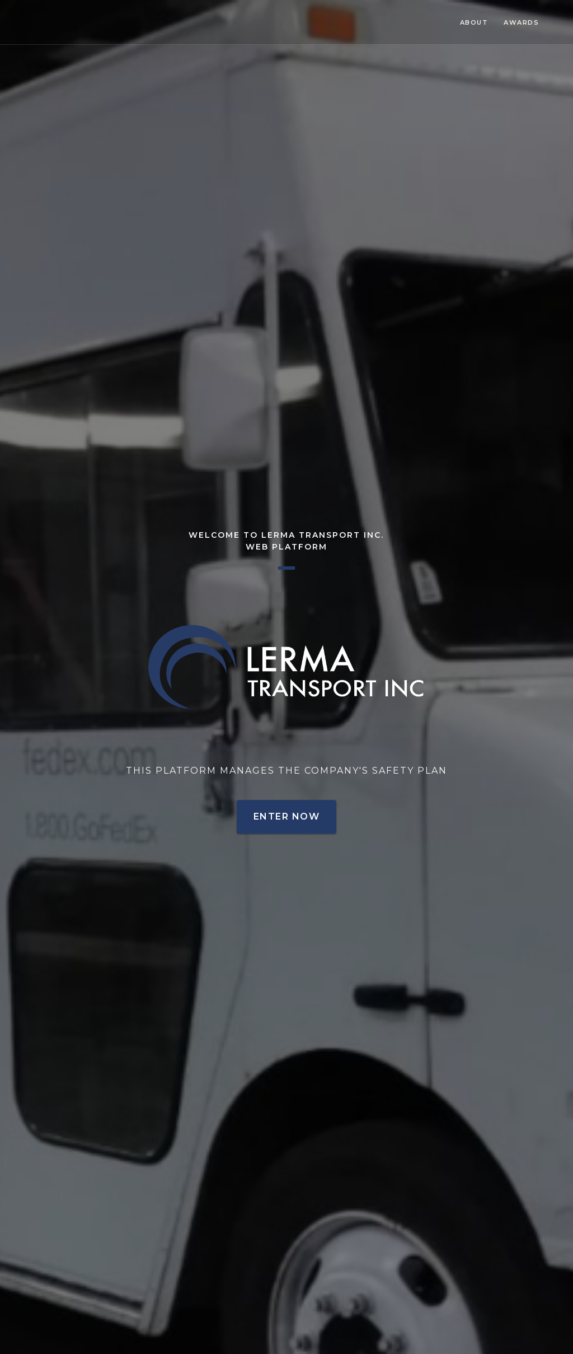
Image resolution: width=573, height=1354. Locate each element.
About (474, 22)
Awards (521, 22)
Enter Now (286, 816)
